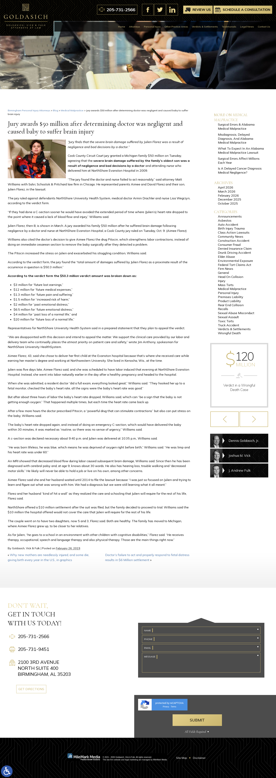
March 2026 (226, 191)
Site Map (181, 758)
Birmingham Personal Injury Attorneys (29, 110)
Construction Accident (233, 240)
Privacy (166, 707)
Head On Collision (230, 277)
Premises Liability (230, 297)
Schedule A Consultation (246, 10)
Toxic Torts (226, 321)
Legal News (247, 26)
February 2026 (228, 195)
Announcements (230, 216)
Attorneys (134, 26)
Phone (148, 639)
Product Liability (229, 301)
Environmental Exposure (235, 261)
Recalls (223, 309)
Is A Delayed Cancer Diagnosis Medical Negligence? (240, 170)
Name (147, 630)
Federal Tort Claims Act (234, 265)
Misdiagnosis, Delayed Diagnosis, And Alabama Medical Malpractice (235, 139)
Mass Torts (226, 285)
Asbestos (224, 220)
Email (147, 647)
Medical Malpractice (72, 110)
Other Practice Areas (176, 26)
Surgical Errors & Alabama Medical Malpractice (236, 126)
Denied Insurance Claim (235, 248)
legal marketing (131, 760)
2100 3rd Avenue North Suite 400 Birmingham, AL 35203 (44, 668)
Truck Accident (228, 325)
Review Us (202, 10)
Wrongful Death (229, 333)
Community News (230, 236)
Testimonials (229, 26)
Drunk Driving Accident (234, 252)
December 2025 (229, 199)
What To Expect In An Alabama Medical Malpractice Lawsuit (241, 150)
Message (149, 656)
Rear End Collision (231, 305)
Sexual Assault (228, 317)
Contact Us (264, 26)
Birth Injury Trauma (231, 228)
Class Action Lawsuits (233, 232)
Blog (55, 110)
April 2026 (225, 187)
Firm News (225, 269)
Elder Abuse (226, 257)
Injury (221, 281)
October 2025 (228, 203)
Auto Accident (228, 224)
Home (121, 26)
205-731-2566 (121, 9)
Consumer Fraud (229, 245)
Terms (173, 707)
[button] (224, 419)
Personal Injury (152, 26)
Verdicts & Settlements (205, 26)
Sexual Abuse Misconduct (236, 313)
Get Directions (33, 689)
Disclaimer (199, 758)
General (223, 273)
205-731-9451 (33, 649)
